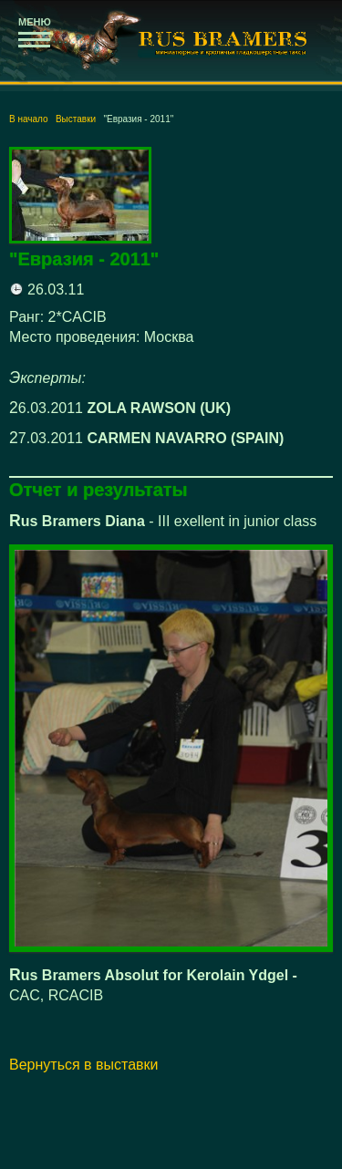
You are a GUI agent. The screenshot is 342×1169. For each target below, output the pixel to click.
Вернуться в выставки (84, 1064)
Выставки (76, 119)
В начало (28, 119)
